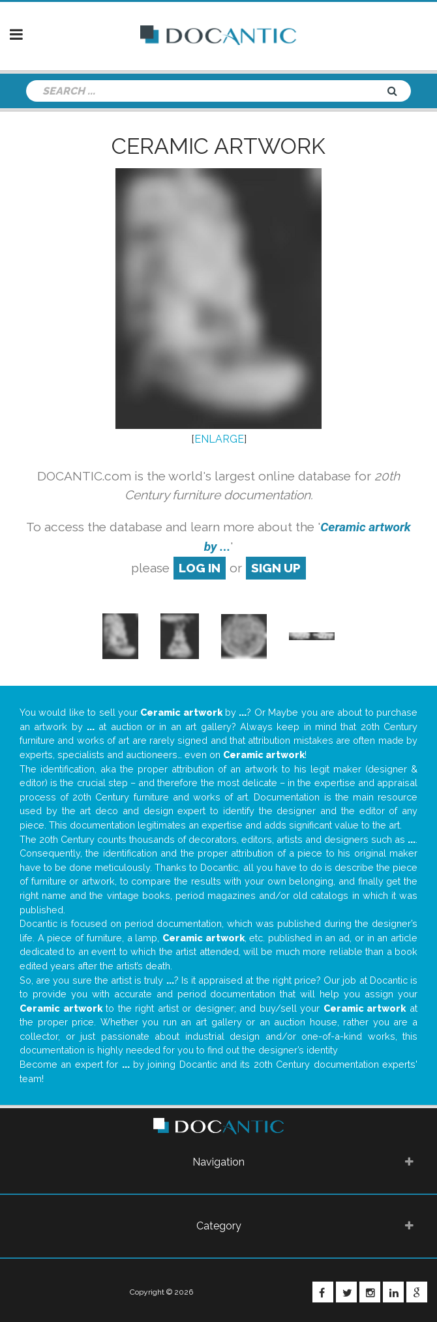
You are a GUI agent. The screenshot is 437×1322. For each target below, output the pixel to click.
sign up (276, 568)
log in (199, 568)
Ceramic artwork (218, 146)
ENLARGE (219, 439)
